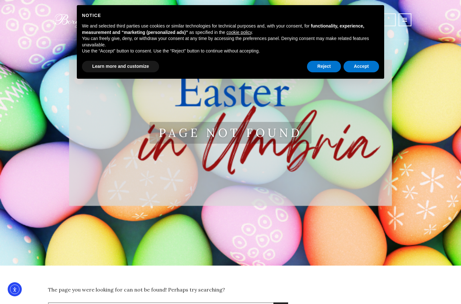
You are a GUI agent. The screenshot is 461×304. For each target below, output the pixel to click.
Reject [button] (324, 66)
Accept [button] (361, 66)
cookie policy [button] (239, 32)
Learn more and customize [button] (120, 66)
